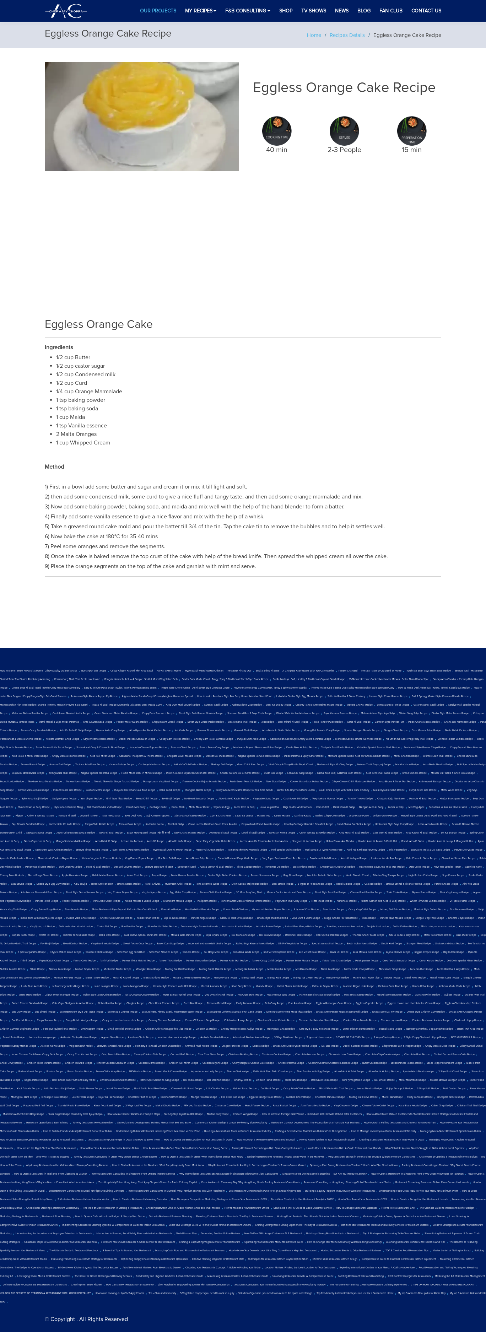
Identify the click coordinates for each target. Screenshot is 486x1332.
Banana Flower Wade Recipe (214, 730)
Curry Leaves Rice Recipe (423, 790)
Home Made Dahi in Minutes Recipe (142, 773)
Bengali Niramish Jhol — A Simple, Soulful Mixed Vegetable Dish (141, 679)
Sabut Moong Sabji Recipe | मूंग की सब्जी (148, 832)
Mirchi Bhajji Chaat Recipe (43, 875)
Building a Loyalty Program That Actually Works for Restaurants (340, 1191)
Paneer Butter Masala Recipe (302, 960)
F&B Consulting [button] (245, 11)
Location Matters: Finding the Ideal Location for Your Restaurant (300, 1267)
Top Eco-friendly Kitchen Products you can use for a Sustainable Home (355, 1293)
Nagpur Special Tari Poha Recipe (99, 773)
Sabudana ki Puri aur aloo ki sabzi (448, 807)
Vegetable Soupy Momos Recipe (18, 1046)
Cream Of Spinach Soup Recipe (202, 1020)
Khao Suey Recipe (242, 986)
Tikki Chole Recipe (397, 892)
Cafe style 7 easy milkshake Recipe (319, 1029)
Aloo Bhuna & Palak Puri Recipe (397, 781)
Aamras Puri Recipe (60, 764)
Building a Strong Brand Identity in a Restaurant (332, 1233)
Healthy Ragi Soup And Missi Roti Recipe (382, 866)
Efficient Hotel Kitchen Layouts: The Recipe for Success (88, 1267)
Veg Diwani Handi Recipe (219, 994)
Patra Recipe (369, 918)
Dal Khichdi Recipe (22, 1020)
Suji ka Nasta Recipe (175, 918)
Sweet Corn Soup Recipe (170, 943)
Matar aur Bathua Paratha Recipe (30, 713)
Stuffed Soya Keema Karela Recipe (255, 943)
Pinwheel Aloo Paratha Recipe (45, 781)
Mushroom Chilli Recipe (178, 884)
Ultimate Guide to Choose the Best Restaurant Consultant (35, 1284)
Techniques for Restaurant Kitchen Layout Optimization (278, 1259)
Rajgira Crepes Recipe (427, 952)
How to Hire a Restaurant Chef (398, 1208)
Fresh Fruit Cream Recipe (210, 849)
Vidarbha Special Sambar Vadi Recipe (378, 747)
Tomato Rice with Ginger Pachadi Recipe (116, 781)
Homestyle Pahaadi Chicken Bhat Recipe (158, 1046)
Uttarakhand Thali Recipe (242, 722)
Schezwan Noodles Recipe (163, 952)
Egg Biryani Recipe (45, 1011)
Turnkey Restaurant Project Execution (92, 1122)
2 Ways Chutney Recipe (387, 1037)
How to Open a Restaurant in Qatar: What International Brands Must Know (202, 1156)
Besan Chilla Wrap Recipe (110, 1071)
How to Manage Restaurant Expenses (356, 1208)
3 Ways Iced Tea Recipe (138, 1105)
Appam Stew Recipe (112, 1037)
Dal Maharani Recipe (243, 935)
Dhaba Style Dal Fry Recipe (387, 1011)
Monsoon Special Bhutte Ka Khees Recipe (358, 739)
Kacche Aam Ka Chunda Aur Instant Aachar (264, 841)
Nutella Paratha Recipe (13, 969)
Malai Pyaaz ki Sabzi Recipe (389, 790)
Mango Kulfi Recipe (278, 977)
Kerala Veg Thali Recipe (13, 909)
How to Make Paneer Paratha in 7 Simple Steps (133, 1114)
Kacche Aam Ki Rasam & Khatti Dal (377, 841)
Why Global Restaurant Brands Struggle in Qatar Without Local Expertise (425, 1148)
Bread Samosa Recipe (415, 773)
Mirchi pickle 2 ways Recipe (359, 969)
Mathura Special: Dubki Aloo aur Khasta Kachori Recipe (359, 756)
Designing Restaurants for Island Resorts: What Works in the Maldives (285, 1156)
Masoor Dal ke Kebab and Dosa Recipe (288, 892)
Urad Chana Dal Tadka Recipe (354, 824)
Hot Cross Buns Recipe (250, 994)
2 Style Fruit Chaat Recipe (452, 1071)
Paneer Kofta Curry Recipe (110, 730)
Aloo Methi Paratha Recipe (438, 764)
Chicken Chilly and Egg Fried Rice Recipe (168, 1029)
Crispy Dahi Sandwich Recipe (158, 713)
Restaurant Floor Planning (56, 1216)
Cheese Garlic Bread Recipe (186, 1088)
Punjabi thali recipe (378, 926)
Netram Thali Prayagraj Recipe (374, 764)
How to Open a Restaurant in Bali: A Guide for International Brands (344, 1148)
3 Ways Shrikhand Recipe (288, 1037)
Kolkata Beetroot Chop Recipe (62, 739)
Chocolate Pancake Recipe (330, 1097)
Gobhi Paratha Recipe (110, 1003)
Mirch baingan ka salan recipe (438, 926)
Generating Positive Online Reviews (220, 1233)
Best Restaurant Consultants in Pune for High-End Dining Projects (265, 1191)
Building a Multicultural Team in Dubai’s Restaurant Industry (237, 1131)
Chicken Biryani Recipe (215, 1063)
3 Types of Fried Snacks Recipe (315, 884)
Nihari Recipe (37, 969)
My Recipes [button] (198, 11)
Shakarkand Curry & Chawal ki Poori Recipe (100, 747)
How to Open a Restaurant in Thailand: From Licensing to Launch (50, 1173)
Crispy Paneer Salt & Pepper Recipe (401, 1046)
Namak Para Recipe (60, 969)
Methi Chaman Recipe (406, 756)
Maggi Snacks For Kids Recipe (341, 918)
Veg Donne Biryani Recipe (139, 858)
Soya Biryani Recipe (216, 935)
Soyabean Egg (222, 807)
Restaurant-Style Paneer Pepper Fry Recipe (94, 696)
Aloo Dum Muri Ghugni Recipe (183, 704)
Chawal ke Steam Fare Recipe (458, 858)
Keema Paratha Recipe (369, 1088)
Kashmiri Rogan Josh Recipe (358, 986)
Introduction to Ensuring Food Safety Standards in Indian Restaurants (134, 1233)
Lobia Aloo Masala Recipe (433, 824)
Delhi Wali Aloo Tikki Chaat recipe (272, 1071)
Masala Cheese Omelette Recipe (191, 977)
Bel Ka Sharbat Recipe (453, 832)
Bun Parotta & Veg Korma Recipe (131, 849)
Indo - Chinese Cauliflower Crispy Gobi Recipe (37, 1054)
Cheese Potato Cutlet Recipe (378, 1105)
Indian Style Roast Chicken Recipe (102, 994)
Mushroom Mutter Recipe (117, 969)
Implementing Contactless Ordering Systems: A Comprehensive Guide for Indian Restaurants (113, 1225)
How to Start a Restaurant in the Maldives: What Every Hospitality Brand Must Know (158, 1165)
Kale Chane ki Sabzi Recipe (421, 858)
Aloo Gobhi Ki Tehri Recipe (349, 1071)
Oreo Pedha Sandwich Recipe (399, 960)
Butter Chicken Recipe (374, 1063)
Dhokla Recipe (261, 1046)
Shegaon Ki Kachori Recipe (307, 841)
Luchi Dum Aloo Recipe (34, 986)
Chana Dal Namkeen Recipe (460, 722)
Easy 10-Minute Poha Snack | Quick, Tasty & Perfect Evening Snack (120, 687)
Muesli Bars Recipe (392, 1097)
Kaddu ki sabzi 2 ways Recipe (236, 918)
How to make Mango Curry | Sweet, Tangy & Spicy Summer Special (270, 687)
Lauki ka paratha (269, 807)
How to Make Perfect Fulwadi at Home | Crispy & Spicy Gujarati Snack (38, 670)
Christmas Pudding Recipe (243, 1054)
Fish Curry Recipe (274, 1003)
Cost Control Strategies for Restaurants (409, 1276)
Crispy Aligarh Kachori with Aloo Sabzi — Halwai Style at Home (145, 670)
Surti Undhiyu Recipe (70, 866)
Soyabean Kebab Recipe (323, 858)
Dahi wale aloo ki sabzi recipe (76, 926)
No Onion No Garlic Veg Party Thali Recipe (409, 739)
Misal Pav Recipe (330, 969)
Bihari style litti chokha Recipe (124, 1029)
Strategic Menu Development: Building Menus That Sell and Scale (154, 1122)
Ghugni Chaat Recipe (395, 730)
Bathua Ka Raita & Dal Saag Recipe (430, 849)
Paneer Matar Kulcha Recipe (132, 722)
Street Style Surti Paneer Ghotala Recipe (201, 713)
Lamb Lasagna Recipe (106, 986)
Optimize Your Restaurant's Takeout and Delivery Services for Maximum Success (384, 1225)
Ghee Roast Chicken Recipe (163, 1003)
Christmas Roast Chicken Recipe (118, 1080)
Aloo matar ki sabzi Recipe (237, 926)
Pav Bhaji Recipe (49, 943)
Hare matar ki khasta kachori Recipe (319, 994)
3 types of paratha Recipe (32, 952)
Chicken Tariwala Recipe (78, 1063)
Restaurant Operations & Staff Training (47, 1122)
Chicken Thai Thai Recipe (471, 1105)
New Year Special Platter (447, 866)
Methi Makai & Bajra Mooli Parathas (59, 722)
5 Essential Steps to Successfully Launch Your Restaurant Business (60, 1242)
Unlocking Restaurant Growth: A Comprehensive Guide (303, 1276)
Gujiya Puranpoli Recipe (399, 1088)
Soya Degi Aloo (133, 815)
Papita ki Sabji (396, 807)
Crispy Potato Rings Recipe (46, 909)
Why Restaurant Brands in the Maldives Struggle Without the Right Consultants (371, 1156)
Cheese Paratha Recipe (291, 1063)
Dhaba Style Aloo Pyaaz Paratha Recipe (295, 1046)
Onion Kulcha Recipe (431, 960)
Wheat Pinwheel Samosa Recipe (428, 901)
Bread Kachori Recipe (75, 943)
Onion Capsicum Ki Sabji (38, 841)
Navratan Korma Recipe (282, 832)
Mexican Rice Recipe (421, 969)
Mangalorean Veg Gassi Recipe (160, 781)
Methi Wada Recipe (452, 790)
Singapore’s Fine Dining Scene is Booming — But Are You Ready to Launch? (324, 1173)
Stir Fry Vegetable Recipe (356, 1080)
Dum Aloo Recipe (171, 909)
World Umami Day (186, 1233)
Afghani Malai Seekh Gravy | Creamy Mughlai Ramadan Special (157, 696)
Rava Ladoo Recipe (333, 909)
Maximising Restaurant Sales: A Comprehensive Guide (237, 1276)
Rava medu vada (111, 815)
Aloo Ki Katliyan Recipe (354, 858)
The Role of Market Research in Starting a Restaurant (112, 1208)
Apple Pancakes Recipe (75, 875)
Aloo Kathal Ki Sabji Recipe (421, 832)
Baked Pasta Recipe (14, 1037)
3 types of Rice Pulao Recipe (65, 952)
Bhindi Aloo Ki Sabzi (412, 841)
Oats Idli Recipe (373, 884)
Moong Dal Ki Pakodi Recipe (215, 969)
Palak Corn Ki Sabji (344, 807)
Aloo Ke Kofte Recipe (180, 841)
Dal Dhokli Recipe (384, 1080)
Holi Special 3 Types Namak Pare (323, 849)
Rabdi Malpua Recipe (348, 884)
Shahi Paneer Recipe (90, 1088)
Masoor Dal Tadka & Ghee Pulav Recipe (453, 773)
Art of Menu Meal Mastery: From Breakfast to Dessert (152, 1267)
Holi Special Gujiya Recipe (286, 849)
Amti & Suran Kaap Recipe (97, 722)
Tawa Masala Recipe (76, 909)
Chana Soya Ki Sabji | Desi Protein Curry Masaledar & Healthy (46, 687)
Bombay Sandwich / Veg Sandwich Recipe (429, 1029)
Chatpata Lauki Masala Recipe (184, 756)
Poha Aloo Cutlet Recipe (106, 901)
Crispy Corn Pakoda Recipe (175, 739)
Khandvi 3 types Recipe (461, 918)
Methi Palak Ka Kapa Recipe (461, 730)
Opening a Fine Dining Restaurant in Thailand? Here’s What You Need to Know (354, 1165)
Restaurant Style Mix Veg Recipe (335, 764)
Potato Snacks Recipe (446, 884)
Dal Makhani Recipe (218, 1080)
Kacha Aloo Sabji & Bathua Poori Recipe (339, 773)
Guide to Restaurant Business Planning (170, 1216)
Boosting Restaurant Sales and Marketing (361, 1276)
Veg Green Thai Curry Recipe (291, 901)
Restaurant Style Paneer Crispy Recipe (425, 747)
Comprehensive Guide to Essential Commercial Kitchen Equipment (399, 1259)
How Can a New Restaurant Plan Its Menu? (130, 1284)
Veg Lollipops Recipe (154, 892)
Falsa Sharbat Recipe (284, 1105)
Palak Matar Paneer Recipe (107, 875)
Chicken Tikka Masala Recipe (360, 1020)
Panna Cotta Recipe (85, 960)
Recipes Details (347, 35)
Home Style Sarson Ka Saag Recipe (159, 1080)
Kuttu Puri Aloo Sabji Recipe (59, 1088)
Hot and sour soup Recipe (281, 994)
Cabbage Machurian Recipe (154, 764)
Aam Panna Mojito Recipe (315, 1105)
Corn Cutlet (322, 807)
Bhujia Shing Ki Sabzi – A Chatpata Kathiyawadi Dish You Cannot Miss (295, 670)
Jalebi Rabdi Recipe (30, 994)
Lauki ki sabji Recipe (253, 832)
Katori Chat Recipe (137, 875)
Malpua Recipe (392, 977)
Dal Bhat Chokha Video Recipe (104, 807)
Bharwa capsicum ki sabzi (159, 866)
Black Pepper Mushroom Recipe (444, 1063)
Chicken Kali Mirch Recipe (183, 1063)
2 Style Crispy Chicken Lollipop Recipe (425, 1037)
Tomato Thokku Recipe (360, 798)
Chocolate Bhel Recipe (417, 1054)
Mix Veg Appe (417, 807)
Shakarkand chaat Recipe (449, 943)
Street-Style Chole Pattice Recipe (206, 722)
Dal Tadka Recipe (193, 1080)
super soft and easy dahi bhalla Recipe (209, 943)
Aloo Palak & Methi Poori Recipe (30, 756)
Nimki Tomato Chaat (357, 875)
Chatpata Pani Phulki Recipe (337, 747)
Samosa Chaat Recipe (183, 747)
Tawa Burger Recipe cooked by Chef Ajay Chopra (75, 1114)
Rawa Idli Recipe (339, 952)
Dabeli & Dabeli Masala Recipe (360, 1046)
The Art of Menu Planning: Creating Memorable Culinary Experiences (368, 1284)
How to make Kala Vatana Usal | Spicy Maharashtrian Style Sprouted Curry (353, 687)
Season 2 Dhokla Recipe (99, 952)
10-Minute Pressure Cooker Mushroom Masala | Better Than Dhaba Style (389, 679)
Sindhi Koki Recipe (391, 943)
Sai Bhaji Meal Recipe (216, 952)
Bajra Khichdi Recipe (304, 866)
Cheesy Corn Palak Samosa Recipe (213, 739)
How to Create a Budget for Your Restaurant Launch (419, 1199)
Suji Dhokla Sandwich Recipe (28, 824)
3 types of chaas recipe (319, 1037)
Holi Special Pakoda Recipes (332, 935)
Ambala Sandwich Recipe (214, 1037)
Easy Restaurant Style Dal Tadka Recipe (81, 1011)
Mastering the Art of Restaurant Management (460, 1276)
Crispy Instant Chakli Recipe (167, 722)
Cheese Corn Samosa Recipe (116, 918)
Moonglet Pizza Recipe (148, 969)
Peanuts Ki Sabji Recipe (422, 798)
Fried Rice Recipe (193, 1003)
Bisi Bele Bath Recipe (170, 858)
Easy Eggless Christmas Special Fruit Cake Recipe (234, 1011)
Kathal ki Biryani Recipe (325, 986)
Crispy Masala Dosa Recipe (440, 1046)
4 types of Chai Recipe (306, 909)
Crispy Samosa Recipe (49, 1020)
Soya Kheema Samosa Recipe (340, 713)
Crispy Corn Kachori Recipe (82, 1054)
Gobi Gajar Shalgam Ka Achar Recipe (73, 1003)
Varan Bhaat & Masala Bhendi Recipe (21, 739)
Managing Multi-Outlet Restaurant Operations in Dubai (450, 1131)
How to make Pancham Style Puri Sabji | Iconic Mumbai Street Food (234, 696)
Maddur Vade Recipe (407, 764)
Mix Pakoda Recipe (306, 969)
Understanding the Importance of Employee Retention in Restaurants (54, 1233)
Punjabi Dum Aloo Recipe (251, 739)
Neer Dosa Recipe (276, 781)
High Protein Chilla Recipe (423, 875)
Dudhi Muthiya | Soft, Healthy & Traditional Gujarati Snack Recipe (309, 679)
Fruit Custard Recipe (454, 1088)
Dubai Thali (178, 807)
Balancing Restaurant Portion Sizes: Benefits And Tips (415, 1242)
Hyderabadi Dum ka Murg (68, 807)
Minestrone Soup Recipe (392, 969)
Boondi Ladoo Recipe (12, 781)
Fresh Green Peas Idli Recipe (246, 781)
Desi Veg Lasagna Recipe (454, 892)
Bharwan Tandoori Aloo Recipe (114, 1046)
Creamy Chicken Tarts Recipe (164, 1020)
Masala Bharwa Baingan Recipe (447, 1080)
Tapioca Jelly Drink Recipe (89, 764)
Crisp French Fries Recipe (116, 1054)
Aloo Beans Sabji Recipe (200, 858)
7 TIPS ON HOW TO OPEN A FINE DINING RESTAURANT (442, 1284)
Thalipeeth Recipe (206, 901)
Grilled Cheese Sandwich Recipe (30, 1003)
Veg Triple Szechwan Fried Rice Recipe (284, 858)
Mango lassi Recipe (252, 977)
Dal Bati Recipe (330, 1046)
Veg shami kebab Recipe (105, 943)
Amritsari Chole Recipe (140, 1037)
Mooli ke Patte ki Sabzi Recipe (324, 875)
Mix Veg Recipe (398, 849)
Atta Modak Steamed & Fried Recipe (41, 892)
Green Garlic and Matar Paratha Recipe (116, 713)
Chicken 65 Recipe (206, 1029)
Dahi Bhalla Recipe (282, 884)
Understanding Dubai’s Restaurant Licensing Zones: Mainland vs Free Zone (158, 1131)
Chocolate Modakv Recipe (309, 1054)
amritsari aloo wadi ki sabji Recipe (177, 1037)
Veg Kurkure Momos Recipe (327, 798)
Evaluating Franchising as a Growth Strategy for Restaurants (84, 1259)
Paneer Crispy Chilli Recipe (267, 960)
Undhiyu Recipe (243, 1080)
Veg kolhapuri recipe (81, 1046)
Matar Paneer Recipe (97, 977)
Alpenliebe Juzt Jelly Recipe (206, 1071)
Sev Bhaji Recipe (171, 798)
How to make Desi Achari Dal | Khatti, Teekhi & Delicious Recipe (434, 687)
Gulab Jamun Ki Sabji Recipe (216, 866)
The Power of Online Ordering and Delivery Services (103, 1276)
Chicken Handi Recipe (268, 1080)
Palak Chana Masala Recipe (424, 722)
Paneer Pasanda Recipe (76, 901)
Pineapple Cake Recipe (55, 1097)
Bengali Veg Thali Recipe (430, 918)
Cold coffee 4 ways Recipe (238, 1020)
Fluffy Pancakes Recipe (420, 1097)
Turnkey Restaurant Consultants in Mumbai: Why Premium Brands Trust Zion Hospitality (176, 1191)
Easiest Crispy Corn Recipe (330, 815)
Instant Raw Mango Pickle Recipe (303, 926)
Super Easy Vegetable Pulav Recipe (216, 841)
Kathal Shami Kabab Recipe (292, 986)
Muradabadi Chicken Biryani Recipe (58, 858)
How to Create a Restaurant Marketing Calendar (140, 1199)
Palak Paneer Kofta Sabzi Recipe (54, 747)
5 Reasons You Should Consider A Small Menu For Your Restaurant (138, 1242)
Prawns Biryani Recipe (33, 764)
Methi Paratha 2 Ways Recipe (453, 969)
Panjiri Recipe (159, 875)
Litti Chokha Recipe (217, 1088)
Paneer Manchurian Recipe (201, 960)
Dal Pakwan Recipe (270, 935)
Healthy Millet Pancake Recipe (202, 909)
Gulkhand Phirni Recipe (174, 1097)
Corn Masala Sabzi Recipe (426, 730)
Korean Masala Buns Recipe (33, 790)
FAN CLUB (391, 11)
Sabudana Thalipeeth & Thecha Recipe (141, 756)
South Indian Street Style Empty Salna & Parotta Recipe (300, 739)
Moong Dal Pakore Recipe (395, 909)
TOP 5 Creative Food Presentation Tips (406, 1250)
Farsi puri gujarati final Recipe (60, 1029)
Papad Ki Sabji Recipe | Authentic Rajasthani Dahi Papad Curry (127, 704)
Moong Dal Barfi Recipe (24, 1097)
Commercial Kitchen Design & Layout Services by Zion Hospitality (231, 1122)
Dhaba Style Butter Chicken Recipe (227, 875)
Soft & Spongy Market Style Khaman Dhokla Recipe (440, 696)
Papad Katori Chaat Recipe (54, 960)
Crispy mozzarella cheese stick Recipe (123, 1020)
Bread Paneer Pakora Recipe (407, 1063)
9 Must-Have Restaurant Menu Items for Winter (83, 1199)
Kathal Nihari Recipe (148, 918)
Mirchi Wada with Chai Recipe (335, 1088)
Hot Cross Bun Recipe (233, 1097)
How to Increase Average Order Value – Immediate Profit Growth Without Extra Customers (312, 1114)
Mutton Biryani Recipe (87, 969)
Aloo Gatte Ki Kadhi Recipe (233, 798)
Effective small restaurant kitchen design (335, 1259)
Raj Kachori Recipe (453, 952)
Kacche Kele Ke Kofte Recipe (65, 824)
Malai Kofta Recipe (415, 977)
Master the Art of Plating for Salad (451, 1250)
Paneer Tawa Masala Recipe (395, 918)
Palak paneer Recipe (366, 960)
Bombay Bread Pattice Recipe (393, 704)
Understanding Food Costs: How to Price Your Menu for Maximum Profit (418, 1191)
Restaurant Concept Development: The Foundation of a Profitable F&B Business (315, 1122)
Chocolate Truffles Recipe (142, 1097)
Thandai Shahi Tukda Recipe (368, 935)
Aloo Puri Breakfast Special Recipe (75, 832)
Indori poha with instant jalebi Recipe (41, 918)
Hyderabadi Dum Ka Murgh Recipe (172, 849)
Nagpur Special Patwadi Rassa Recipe (259, 756)
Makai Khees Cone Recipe (444, 977)
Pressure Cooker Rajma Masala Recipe (204, 781)
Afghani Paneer (89, 815)
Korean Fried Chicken (235, 909)
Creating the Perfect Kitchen (86, 1284)
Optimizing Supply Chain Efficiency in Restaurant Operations (154, 1259)
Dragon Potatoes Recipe (235, 1046)
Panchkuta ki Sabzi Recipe (40, 866)
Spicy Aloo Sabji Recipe (35, 798)
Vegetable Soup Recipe (266, 798)
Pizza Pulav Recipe (466, 935)
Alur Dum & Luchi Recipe (306, 918)
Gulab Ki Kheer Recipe (298, 1097)
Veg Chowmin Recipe (346, 1105)
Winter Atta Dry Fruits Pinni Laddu (296, 790)
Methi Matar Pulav (199, 807)
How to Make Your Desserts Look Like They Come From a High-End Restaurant (273, 1250)
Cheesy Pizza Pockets (12, 875)
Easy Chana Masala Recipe (189, 832)
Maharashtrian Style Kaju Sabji (378, 713)
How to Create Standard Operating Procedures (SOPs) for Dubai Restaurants (41, 1139)
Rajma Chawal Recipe (398, 952)
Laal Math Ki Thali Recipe (387, 832)
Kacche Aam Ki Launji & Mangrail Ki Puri (451, 841)
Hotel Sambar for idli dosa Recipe (181, 994)
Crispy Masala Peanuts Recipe (69, 756)
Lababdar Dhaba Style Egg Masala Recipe (299, 696)
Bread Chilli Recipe (146, 798)
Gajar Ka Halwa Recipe (111, 1097)
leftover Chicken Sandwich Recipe (115, 1063)
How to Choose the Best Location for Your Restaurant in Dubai (198, 1139)
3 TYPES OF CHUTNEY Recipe (352, 1037)
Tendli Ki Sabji (176, 824)
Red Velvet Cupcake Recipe (279, 952)
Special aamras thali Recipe (327, 943)
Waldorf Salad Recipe (244, 1088)
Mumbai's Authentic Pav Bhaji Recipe (23, 1114)
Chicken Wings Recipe (245, 1114)
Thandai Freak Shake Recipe (74, 1105)
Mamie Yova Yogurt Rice (366, 977)
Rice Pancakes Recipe (462, 909)
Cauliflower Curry (135, 807)
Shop (285, 11)
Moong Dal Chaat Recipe (281, 1029)
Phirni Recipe (28, 960)
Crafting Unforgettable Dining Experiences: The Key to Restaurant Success (296, 1225)
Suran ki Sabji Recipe (216, 704)
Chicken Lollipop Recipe (468, 1020)
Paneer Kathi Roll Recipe (234, 960)
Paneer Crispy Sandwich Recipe (38, 730)
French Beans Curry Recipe (214, 747)
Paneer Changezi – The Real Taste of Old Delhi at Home (370, 670)
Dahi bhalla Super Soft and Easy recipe (74, 1080)
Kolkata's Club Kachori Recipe (190, 764)
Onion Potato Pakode (385, 815)
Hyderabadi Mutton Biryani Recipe (271, 909)
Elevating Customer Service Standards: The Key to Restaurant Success (234, 1216)
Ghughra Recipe (135, 1003)
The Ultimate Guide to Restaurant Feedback (73, 1250)
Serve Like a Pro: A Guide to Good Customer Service (303, 1208)
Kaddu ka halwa (155, 824)
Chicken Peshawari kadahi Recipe (431, 1020)
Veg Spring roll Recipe (42, 926)
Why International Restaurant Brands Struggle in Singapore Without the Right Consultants (228, 1173)
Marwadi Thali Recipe (246, 730)
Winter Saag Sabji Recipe (413, 713)
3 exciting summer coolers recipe (344, 926)
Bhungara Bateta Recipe (198, 790)
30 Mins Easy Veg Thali (249, 892)
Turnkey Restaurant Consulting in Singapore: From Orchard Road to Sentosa (133, 1173)
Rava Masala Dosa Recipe (367, 952)
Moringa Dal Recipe (222, 764)
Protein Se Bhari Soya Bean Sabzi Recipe (428, 670)
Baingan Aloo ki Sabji (371, 807)
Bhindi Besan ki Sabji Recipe (34, 807)
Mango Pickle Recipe (225, 977)
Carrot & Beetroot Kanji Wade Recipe (238, 858)
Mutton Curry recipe (218, 1114)
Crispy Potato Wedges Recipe (82, 1020)
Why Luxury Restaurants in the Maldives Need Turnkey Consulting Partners (67, 1165)
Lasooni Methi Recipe (98, 790)
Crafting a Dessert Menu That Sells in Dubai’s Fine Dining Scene (311, 1131)
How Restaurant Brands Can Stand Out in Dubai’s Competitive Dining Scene (185, 1148)
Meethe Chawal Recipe (360, 704)
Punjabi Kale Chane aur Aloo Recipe (134, 790)
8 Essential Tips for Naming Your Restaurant (127, 1250)
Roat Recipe (267, 722)
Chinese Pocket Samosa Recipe (455, 739)
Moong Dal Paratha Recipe (180, 969)
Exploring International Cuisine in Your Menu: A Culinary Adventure (377, 1267)
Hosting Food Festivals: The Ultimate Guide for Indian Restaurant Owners (317, 1216)
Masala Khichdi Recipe (156, 977)
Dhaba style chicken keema (272, 918)
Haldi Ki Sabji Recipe (98, 866)
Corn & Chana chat (220, 815)
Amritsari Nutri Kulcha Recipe (201, 1046)
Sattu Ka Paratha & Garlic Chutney (346, 696)
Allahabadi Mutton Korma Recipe (251, 1037)
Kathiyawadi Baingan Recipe (434, 781)
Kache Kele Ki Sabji (244, 807)
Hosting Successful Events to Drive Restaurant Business (351, 1250)
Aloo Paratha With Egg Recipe (313, 1071)
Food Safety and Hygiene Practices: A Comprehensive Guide (169, 1276)
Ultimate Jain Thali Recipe (438, 756)
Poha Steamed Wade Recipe (211, 884)
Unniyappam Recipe (92, 1029)
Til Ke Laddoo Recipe (249, 866)
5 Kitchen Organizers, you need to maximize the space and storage (275, 1293)
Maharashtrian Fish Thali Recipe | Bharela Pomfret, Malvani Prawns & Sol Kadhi (44, 704)
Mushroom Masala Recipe (177, 901)
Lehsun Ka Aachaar (132, 841)
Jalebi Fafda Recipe (83, 1097)
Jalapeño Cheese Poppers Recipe (148, 747)
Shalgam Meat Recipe (418, 943)
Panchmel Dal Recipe (277, 866)
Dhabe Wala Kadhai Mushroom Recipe (297, 713)
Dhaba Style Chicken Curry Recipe (426, 1011)
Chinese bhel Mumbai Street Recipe (319, 1020)
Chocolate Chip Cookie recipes (382, 1054)
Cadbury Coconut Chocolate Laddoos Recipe (333, 1063)
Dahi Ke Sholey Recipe (278, 704)
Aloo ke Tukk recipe (238, 1071)
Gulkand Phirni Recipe (427, 994)
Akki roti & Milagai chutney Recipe (366, 849)
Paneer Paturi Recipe (46, 901)
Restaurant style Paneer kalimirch (199, 926)
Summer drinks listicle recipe (79, 935)
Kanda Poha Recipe (423, 986)
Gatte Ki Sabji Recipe (359, 722)
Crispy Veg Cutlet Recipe (362, 909)
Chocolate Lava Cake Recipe (345, 1054)
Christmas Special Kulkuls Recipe (276, 1020)
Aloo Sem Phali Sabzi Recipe (382, 773)
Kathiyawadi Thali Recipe (63, 773)
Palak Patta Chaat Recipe (337, 960)
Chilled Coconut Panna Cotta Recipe (454, 1054)
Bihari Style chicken (102, 884)
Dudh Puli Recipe (273, 773)
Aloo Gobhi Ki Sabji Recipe (383, 1071)
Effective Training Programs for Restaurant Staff (218, 1259)
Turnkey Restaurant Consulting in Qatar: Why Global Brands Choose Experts (115, 1156)
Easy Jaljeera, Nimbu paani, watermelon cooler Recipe (172, 1011)
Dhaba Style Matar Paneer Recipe (450, 713)
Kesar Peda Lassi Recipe (107, 1105)
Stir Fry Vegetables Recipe (292, 943)
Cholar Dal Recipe (107, 926)
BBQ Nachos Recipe (140, 1071)
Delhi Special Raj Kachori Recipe (250, 884)
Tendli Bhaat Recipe (296, 1080)
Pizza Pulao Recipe (322, 901)
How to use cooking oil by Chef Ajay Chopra (119, 1293)
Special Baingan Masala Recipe (361, 730)
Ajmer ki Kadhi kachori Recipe (17, 858)
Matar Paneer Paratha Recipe (187, 875)
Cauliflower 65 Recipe (296, 798)
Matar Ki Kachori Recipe (126, 977)
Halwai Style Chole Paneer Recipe (388, 696)
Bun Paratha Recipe (132, 926)
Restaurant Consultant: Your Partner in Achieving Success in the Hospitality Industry (279, 1284)
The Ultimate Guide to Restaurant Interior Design (447, 1208)
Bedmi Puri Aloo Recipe (470, 1029)
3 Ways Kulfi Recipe (428, 1088)
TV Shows (313, 11)
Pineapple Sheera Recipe (451, 1097)
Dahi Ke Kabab (303, 815)
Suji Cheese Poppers (157, 815)
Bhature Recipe (55, 1071)
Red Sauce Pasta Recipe (324, 1080)
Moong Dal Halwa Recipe (363, 1097)
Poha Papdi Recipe (170, 790)
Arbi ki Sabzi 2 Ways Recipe (404, 935)
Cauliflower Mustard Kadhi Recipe (71, 713)
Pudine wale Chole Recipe (81, 918)
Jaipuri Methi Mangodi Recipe (62, 994)
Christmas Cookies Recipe (276, 1054)
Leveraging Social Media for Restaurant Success (43, 1276)
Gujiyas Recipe (452, 994)
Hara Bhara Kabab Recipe (358, 994)
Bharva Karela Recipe (129, 884)
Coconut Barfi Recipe (182, 1054)
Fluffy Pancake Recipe (248, 1003)
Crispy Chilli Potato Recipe (99, 824)
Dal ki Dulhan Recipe (405, 926)
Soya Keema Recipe (453, 875)
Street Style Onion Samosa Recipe (84, 892)
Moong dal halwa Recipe (249, 969)
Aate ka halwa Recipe (52, 1046)
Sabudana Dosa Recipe (39, 832)
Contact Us (426, 11)
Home (314, 35)
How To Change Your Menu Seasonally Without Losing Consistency (344, 1242)
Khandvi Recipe (264, 986)
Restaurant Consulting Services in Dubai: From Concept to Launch (432, 1182)
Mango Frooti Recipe (337, 977)
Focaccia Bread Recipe (219, 1003)
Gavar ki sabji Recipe (111, 832)
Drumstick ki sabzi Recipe (223, 832)
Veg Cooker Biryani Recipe (122, 892)
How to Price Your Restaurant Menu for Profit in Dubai (109, 1148)
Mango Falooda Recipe (204, 1097)
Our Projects (158, 11)
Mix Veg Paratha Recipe (197, 1105)
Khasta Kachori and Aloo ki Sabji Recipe (383, 901)
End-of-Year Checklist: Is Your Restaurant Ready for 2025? (302, 1199)
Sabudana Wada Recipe (246, 952)
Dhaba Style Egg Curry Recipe (53, 884)
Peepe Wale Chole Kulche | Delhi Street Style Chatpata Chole (195, 687)
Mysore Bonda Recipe (424, 892)
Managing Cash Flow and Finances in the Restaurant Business (190, 1250)
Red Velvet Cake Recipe (312, 952)
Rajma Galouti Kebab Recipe (190, 815)
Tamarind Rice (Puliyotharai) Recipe (247, 849)
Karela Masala (282, 815)
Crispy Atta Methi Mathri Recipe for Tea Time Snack (244, 790)
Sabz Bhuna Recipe (21, 884)
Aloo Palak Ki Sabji (106, 841)
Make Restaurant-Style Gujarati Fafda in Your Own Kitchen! (124, 909)
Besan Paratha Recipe (80, 1071)
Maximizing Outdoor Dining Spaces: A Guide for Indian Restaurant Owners (404, 1216)
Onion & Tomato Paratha (40, 815)
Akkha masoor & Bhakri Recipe (142, 901)
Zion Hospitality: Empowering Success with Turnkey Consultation (194, 1284)
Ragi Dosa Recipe (293, 875)
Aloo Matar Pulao (359, 815)
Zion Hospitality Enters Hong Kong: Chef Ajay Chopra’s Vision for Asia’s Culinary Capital (147, 1182)
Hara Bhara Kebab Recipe (413, 1105)
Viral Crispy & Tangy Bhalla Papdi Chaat (291, 764)
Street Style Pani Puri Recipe (330, 892)
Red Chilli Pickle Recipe (298, 935)
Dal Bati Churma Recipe (127, 866)
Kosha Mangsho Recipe (136, 986)
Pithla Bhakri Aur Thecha (340, 841)
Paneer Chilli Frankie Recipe (216, 892)
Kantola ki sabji (67, 815)
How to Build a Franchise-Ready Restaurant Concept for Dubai (77, 1131)
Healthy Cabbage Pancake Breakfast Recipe (308, 824)
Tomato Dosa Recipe (130, 824)
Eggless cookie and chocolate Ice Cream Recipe (414, 1003)
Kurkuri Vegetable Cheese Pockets (101, 858)
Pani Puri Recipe (109, 960)
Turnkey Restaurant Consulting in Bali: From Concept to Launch (267, 1148)
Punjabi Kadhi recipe (23, 935)
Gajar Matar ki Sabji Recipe (429, 704)
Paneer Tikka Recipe (170, 960)
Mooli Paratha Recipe (279, 969)
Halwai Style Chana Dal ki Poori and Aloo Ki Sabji (429, 815)
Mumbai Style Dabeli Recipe (430, 909)
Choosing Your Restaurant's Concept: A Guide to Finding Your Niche (222, 1267)
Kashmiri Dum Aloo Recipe (393, 986)
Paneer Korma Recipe (78, 781)
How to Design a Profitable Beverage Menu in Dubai (266, 1139)
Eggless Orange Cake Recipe (265, 1097)
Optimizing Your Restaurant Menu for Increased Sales (273, 1242)
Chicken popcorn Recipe (394, 1020)
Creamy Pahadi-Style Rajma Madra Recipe (319, 704)
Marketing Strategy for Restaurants (19, 1216)
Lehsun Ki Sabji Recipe (300, 773)
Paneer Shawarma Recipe (265, 875)
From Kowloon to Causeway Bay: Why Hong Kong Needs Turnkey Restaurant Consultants (250, 1182)
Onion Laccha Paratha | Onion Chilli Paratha (212, 824)
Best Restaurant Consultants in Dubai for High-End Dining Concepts (86, 1191)
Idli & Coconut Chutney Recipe (142, 994)
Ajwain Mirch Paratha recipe (418, 1071)
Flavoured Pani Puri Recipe (38, 1105)
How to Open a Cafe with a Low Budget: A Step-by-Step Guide (110, 1216)
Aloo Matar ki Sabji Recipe (354, 832)
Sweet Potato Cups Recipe (137, 943)
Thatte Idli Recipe (49, 935)
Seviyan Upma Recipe (64, 798)
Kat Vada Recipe (184, 730)
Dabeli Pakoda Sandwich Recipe (137, 739)
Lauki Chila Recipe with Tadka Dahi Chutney (344, 790)
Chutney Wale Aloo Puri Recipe (337, 866)
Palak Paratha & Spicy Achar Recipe (304, 756)
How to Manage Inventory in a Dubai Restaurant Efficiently (383, 1131)
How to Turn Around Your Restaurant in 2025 (362, 1199)
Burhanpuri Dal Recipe (93, 670)
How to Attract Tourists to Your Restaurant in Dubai (327, 1139)
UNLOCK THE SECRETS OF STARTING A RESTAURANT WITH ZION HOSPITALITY (45, 1293)
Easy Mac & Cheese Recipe (122, 1011)
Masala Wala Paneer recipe (186, 935)
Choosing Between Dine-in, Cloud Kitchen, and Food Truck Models (183, 1208)
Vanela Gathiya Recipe (121, 764)
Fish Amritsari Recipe (300, 1003)
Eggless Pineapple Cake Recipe (334, 1003)
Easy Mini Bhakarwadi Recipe (28, 773)
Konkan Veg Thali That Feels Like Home (77, 679)
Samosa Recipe (191, 952)
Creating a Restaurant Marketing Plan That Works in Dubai (392, 1139)
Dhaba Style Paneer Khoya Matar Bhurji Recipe (342, 1011)
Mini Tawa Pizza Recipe (119, 798)
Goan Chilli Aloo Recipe (250, 764)
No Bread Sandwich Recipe (199, 798)
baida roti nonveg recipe (42, 1037)
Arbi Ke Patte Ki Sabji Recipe (76, 730)
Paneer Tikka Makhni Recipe (138, 960)
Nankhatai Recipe (347, 901)
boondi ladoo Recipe (390, 1029)
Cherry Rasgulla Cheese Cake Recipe (253, 1063)
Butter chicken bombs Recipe (359, 1029)
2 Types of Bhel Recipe (462, 901)
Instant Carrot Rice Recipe (67, 790)
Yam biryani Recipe (91, 798)
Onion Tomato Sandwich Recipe (317, 832)
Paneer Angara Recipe (203, 918)
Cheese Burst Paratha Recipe (366, 892)
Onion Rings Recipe (442, 1105)
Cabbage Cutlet (158, 807)
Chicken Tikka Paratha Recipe (44, 1063)
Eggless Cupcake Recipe (369, 1003)
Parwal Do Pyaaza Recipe (468, 849)
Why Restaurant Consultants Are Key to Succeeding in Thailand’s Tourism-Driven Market (257, 1165)
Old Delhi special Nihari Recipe (464, 960)
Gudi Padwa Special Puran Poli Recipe (145, 935)
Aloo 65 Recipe (155, 841)
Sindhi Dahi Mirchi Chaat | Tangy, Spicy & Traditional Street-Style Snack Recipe (225, 679)
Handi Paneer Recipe (118, 1088)
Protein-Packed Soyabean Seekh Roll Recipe (191, 773)
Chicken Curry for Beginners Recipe (19, 1029)
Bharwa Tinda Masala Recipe (92, 849)
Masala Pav (263, 815)
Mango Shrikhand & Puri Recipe (73, 841)
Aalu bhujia (80, 884)
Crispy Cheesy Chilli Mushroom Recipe (353, 781)
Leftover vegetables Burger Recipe (71, 986)
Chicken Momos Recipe (152, 1063)
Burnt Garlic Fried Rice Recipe (150, 1088)
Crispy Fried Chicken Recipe (299, 1088)
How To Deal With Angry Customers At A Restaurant (273, 1233)
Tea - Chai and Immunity (162, 1293)
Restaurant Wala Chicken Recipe (54, 849)
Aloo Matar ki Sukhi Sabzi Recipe (280, 730)
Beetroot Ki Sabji (187, 866)
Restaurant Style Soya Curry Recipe (395, 824)
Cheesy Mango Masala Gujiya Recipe (242, 1029)
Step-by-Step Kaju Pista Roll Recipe (183, 1114)
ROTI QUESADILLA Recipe (466, 1037)
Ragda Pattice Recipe (36, 1080)
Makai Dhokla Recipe (168, 1105)
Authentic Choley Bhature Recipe (78, 1037)
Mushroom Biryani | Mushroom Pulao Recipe (257, 747)
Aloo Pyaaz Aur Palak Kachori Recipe (150, 730)
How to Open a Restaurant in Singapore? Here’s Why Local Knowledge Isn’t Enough (417, 1173)
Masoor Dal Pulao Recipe (220, 756)
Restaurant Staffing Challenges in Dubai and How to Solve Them (124, 1139)
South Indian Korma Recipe (362, 943)
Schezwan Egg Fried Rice (131, 952)
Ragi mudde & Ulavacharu (297, 807)
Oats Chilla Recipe (419, 866)
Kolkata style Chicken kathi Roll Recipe (175, 986)
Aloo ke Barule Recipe (268, 926)
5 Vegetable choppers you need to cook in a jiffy (207, 1293)
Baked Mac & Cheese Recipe (171, 1071)
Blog (364, 11)
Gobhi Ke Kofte (473, 866)
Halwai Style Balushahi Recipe (394, 994)
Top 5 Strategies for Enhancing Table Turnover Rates (391, 1233)
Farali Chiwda (153, 884)
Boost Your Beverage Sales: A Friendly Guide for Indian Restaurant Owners (210, 1225)
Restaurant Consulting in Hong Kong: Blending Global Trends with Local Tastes (347, 1182)
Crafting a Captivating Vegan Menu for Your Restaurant (209, 1242)
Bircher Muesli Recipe (30, 1071)
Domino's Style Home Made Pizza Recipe (289, 1011)
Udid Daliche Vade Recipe (247, 704)
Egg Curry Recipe (21, 1011)
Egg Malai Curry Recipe (183, 892)
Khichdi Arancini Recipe (214, 986)
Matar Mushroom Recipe (412, 1080)
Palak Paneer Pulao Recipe (328, 722)
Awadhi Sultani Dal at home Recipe (240, 773)
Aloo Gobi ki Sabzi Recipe (162, 926)
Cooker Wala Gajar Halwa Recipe (309, 781)
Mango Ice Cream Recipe (307, 977)
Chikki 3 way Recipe (11, 1063)
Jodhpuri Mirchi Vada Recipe (454, 986)
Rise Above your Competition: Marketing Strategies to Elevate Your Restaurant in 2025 (219, 1199)
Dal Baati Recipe (270, 1088)
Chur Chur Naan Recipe (211, 1054)
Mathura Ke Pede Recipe (67, 977)
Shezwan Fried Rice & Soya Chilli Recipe (249, 713)
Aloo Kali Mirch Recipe (102, 756)
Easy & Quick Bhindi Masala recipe (261, 824)
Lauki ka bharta (244, 815)
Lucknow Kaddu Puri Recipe (386, 858)
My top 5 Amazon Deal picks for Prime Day (422, 1293)
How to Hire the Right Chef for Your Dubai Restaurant (46, 1148)
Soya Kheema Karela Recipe (99, 739)
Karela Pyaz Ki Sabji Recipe (301, 747)
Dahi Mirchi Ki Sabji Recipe (293, 722)
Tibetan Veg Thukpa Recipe (388, 875)
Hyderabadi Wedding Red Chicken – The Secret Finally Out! (218, 670)
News (342, 11)
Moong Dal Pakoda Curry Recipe (322, 730)
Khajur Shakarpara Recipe (454, 798)
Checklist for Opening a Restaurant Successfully (52, 1208)
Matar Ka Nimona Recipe (438, 935)
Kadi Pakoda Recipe (28, 1088)
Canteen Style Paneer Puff (389, 722)
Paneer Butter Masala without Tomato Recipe (246, 901)
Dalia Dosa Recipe (109, 935)
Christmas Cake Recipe (228, 1105)
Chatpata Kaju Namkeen (391, 798)
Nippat (19, 815)
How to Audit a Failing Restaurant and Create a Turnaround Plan (400, 1122)
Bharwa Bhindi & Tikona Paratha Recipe (408, 884)
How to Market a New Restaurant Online (247, 1208)
